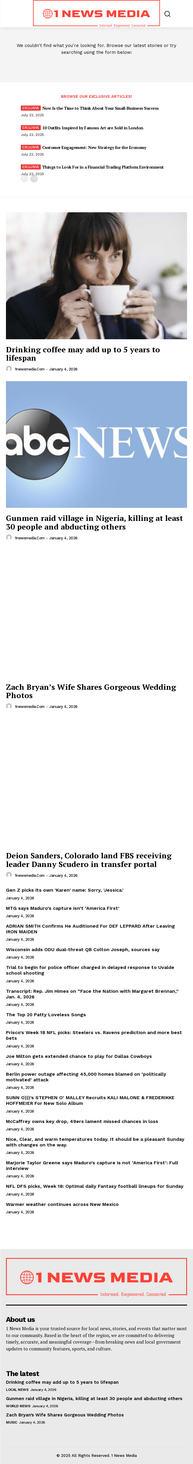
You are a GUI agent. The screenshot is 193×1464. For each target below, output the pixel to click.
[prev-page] (24, 179)
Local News (17, 1390)
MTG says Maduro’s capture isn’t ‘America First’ (63, 908)
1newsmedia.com (30, 369)
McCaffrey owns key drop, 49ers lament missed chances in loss (82, 1121)
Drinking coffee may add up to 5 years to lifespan (83, 353)
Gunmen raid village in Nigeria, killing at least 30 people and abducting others (94, 522)
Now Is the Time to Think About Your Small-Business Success (100, 108)
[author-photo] (10, 369)
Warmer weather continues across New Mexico (62, 1204)
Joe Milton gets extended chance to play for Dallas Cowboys (79, 1056)
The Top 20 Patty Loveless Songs (46, 1014)
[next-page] (34, 179)
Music (11, 1422)
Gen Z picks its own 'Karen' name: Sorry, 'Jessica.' (64, 890)
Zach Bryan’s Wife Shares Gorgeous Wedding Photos (91, 691)
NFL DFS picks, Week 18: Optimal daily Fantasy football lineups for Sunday (94, 1186)
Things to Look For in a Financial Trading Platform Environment (103, 167)
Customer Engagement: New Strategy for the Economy (94, 147)
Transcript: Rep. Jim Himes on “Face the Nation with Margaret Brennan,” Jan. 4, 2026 (92, 994)
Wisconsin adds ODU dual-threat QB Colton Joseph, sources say (83, 949)
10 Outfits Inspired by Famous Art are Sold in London (92, 128)
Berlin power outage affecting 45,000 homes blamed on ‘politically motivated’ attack (86, 1077)
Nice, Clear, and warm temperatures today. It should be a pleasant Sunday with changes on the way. (95, 1142)
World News (18, 1406)
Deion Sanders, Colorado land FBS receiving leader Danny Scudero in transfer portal (89, 859)
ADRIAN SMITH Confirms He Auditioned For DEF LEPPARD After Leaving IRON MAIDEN (90, 928)
